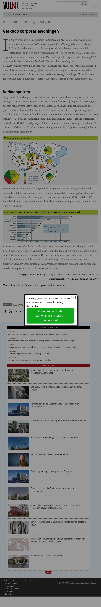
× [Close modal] (73, 297)
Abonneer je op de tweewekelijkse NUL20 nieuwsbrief (50, 316)
